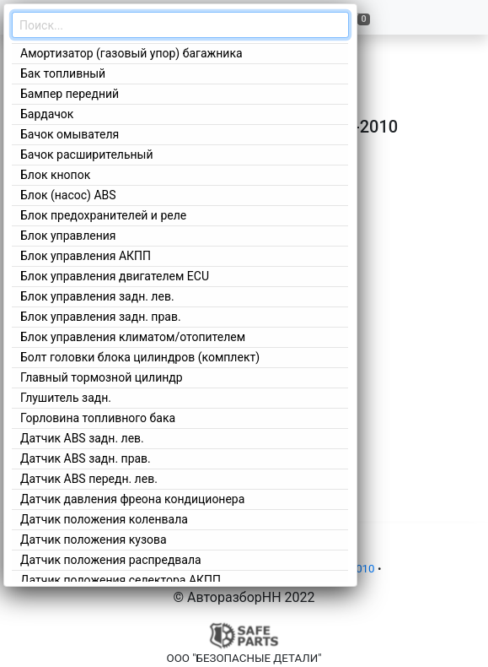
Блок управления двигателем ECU (114, 276)
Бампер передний (69, 93)
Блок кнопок (55, 175)
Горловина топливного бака (97, 418)
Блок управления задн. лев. (97, 296)
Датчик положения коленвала (104, 519)
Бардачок (46, 114)
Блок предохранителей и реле (103, 215)
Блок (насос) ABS (68, 195)
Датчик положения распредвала (110, 560)
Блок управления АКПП (85, 256)
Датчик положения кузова (93, 539)
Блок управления (67, 235)
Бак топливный (62, 73)
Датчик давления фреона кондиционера (132, 499)
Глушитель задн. (65, 397)
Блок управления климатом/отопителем (132, 337)
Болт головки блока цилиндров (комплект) (140, 357)
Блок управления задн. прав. (100, 316)
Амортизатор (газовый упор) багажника (131, 53)
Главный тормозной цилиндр (101, 377)
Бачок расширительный (86, 154)
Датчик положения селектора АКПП (120, 580)
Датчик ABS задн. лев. (82, 438)
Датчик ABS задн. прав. (85, 458)
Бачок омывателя (69, 134)
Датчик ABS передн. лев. (89, 478)
